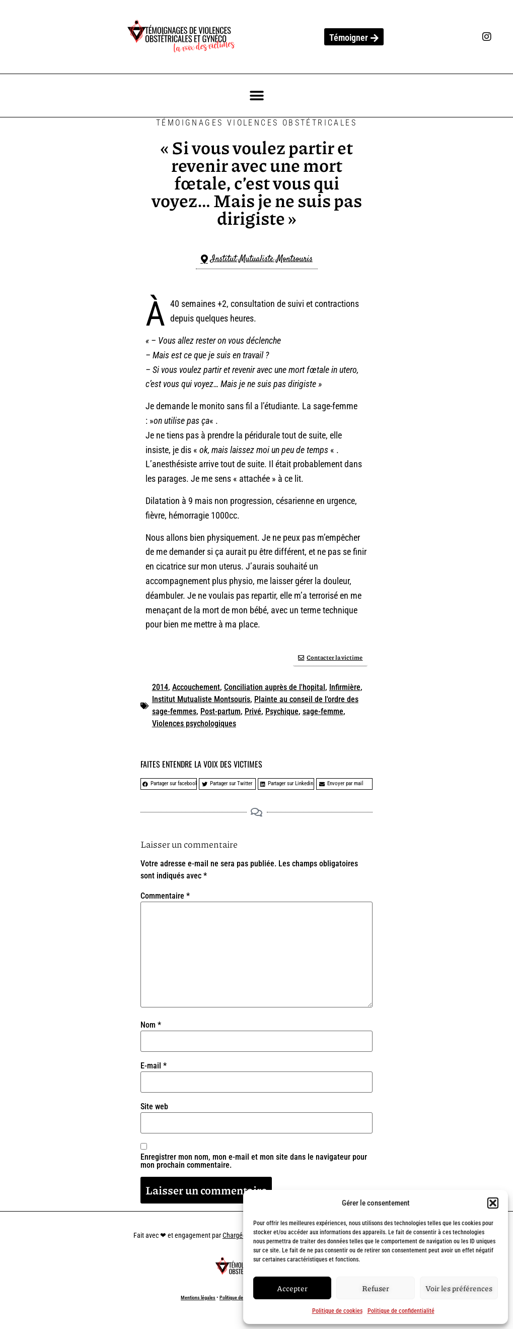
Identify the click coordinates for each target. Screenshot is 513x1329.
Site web (154, 1107)
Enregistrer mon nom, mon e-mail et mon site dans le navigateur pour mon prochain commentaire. (253, 1161)
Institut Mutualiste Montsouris (201, 699)
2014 (160, 687)
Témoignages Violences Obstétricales (256, 123)
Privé (253, 711)
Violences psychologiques (194, 723)
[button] (493, 1203)
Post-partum (220, 711)
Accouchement (196, 687)
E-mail (153, 1066)
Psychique (282, 711)
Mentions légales (198, 1297)
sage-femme (323, 711)
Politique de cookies (337, 1310)
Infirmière (344, 687)
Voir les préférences (458, 1288)
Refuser (375, 1288)
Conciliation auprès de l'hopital (274, 687)
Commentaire (165, 896)
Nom (150, 1025)
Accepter (292, 1288)
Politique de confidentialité (401, 1310)
